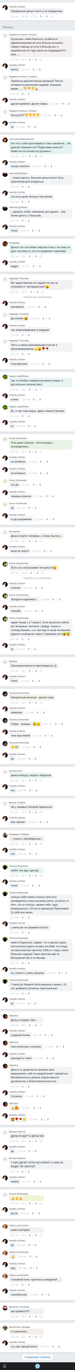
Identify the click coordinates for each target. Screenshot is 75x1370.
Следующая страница (37, 1357)
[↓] (46, 16)
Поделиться (52, 16)
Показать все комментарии (38, 297)
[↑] (41, 16)
